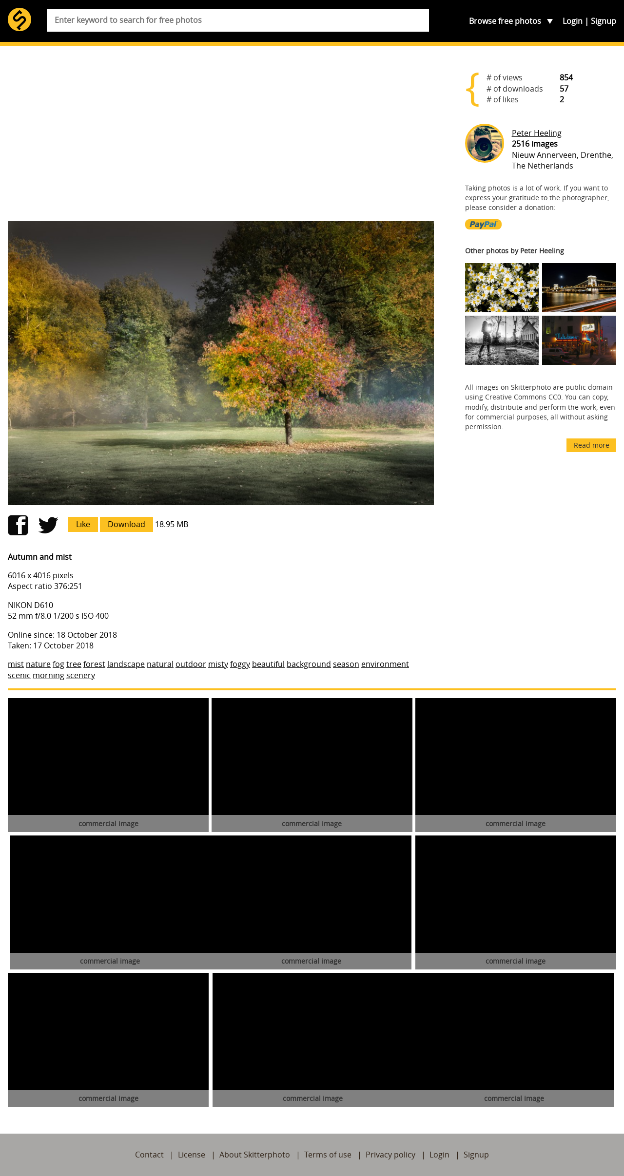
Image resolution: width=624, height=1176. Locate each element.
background (309, 664)
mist (16, 664)
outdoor (191, 664)
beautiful (268, 664)
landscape (126, 664)
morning (48, 675)
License (191, 1154)
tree (73, 664)
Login (573, 21)
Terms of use (327, 1154)
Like (83, 524)
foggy (240, 664)
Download (126, 524)
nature (38, 664)
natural (160, 664)
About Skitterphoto (254, 1154)
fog (58, 664)
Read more (591, 445)
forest (94, 664)
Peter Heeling (537, 133)
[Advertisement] (221, 137)
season (346, 664)
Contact (149, 1154)
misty (218, 664)
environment (385, 664)
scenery (80, 675)
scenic (19, 675)
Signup (603, 21)
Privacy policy (390, 1154)
